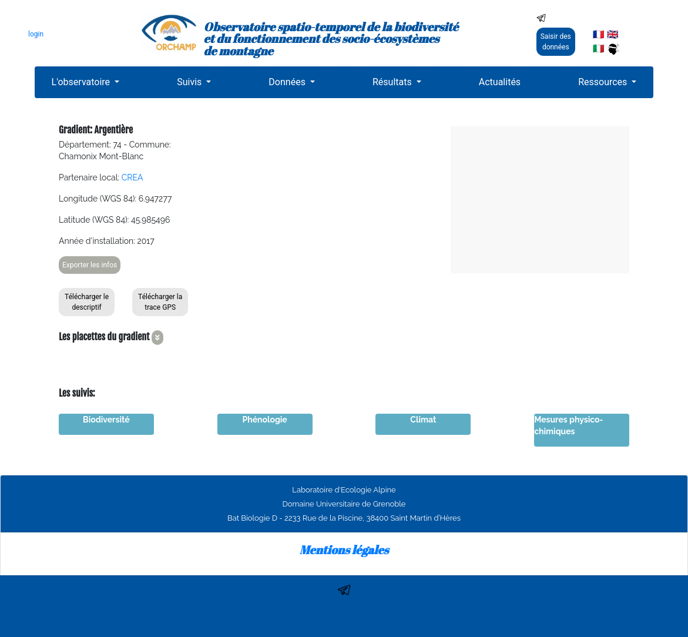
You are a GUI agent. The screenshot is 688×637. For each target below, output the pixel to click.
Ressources (603, 82)
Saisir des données (556, 41)
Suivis (190, 82)
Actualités (500, 82)
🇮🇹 (599, 48)
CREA (132, 177)
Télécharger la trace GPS (160, 302)
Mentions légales (344, 550)
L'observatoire (82, 82)
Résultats (393, 82)
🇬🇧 (613, 34)
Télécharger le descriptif (87, 302)
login (35, 34)
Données (288, 82)
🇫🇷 (599, 34)
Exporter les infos (89, 265)
